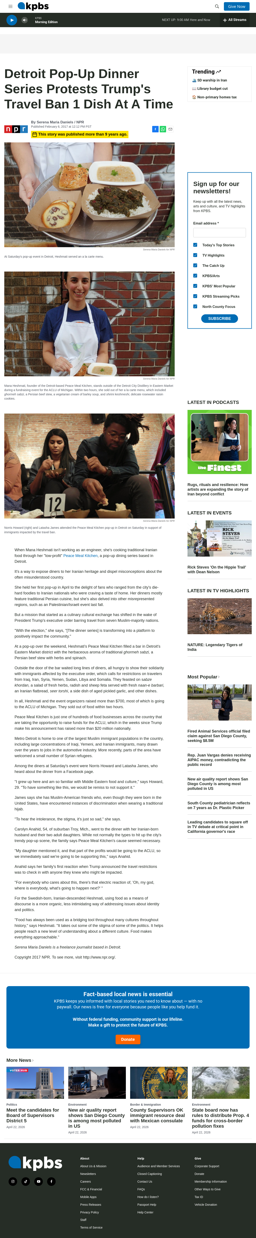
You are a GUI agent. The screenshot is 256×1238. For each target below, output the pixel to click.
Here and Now (200, 21)
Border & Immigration (145, 1104)
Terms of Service (91, 1227)
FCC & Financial (91, 1189)
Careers (85, 1181)
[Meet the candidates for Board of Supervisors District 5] (35, 1083)
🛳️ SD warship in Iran (209, 80)
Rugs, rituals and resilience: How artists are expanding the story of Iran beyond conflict (218, 489)
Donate (128, 1039)
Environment (77, 1104)
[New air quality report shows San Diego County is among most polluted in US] (97, 1083)
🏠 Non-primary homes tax (214, 97)
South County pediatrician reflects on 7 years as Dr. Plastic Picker (219, 805)
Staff (83, 1220)
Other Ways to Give (208, 1189)
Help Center (145, 1212)
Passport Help (146, 1204)
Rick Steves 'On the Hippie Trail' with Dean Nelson (217, 569)
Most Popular (204, 677)
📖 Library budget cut (210, 88)
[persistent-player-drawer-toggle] (235, 21)
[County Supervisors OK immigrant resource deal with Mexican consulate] (159, 1083)
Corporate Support (207, 1166)
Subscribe (219, 318)
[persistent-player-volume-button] (24, 21)
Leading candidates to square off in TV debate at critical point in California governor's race (218, 827)
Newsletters (88, 1174)
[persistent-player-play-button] (12, 21)
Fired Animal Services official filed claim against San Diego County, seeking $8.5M (219, 736)
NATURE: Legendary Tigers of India (215, 647)
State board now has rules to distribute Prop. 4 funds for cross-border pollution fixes (220, 1118)
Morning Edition (46, 23)
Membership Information (211, 1181)
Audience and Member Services (158, 1166)
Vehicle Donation (206, 1204)
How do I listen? (148, 1197)
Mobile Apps (88, 1197)
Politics (11, 1104)
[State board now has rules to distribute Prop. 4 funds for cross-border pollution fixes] (221, 1083)
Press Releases (90, 1204)
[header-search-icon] (217, 6)
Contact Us (144, 1181)
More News (20, 1060)
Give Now (236, 6)
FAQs (141, 1189)
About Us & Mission (93, 1166)
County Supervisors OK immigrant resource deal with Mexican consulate (157, 1115)
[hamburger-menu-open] (10, 6)
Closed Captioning (149, 1174)
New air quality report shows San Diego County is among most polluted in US (218, 784)
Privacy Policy (89, 1212)
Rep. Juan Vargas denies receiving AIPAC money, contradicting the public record (219, 760)
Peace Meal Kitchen (80, 556)
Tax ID (199, 1197)
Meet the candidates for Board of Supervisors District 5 (32, 1115)
